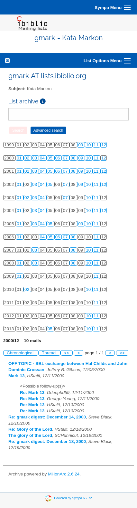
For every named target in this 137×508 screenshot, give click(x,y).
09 (81, 144)
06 (58, 158)
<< (66, 352)
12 (103, 144)
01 (20, 158)
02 (27, 158)
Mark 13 (16, 375)
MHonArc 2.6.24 (63, 474)
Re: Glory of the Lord (30, 429)
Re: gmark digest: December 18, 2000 (47, 441)
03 (35, 158)
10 (89, 144)
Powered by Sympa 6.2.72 (73, 498)
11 (97, 144)
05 (51, 158)
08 (73, 158)
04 (43, 158)
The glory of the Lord (30, 435)
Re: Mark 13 (32, 392)
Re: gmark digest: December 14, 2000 (47, 417)
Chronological (21, 352)
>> (122, 352)
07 (66, 158)
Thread (49, 352)
